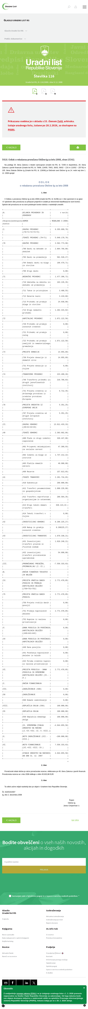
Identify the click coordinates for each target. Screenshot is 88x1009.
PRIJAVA (44, 869)
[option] (44, 76)
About (59, 953)
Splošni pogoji (51, 966)
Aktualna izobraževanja (55, 916)
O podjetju (50, 953)
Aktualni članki (7, 953)
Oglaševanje (51, 963)
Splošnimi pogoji (34, 896)
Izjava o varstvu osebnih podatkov (59, 969)
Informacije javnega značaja (56, 960)
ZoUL (60, 121)
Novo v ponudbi (8, 935)
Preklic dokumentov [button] (15, 38)
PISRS (11, 129)
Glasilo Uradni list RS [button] (15, 30)
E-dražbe (49, 973)
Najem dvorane (52, 923)
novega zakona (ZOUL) (27, 993)
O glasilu (5, 919)
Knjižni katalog (7, 941)
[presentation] (44, 885)
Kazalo (11, 147)
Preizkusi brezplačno (54, 938)
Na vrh (75, 820)
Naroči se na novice (9, 956)
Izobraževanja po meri (54, 920)
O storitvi (50, 935)
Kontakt (49, 956)
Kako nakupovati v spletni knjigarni (15, 938)
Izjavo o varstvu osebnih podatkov (61, 896)
